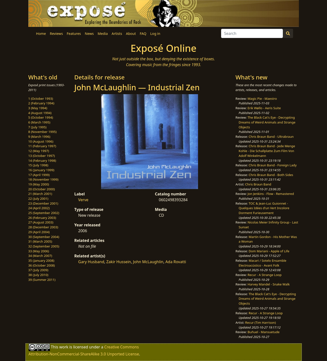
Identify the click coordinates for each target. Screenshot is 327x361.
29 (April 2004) (39, 232)
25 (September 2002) (43, 213)
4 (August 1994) (40, 113)
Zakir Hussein (118, 261)
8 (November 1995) (42, 132)
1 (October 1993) (40, 98)
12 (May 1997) (38, 151)
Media (103, 33)
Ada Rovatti (175, 261)
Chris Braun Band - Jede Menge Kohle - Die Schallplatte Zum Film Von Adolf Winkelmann (267, 151)
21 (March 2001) (40, 194)
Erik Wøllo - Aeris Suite (264, 108)
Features (74, 33)
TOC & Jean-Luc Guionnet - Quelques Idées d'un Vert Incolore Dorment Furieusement (264, 208)
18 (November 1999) (43, 179)
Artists (117, 33)
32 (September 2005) (43, 246)
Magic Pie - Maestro (262, 98)
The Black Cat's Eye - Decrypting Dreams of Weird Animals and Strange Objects (267, 122)
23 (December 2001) (43, 203)
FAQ (143, 33)
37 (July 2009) (38, 270)
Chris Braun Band (258, 184)
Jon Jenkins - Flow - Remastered (270, 194)
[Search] (252, 33)
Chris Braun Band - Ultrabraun (271, 136)
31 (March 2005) (40, 241)
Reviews (56, 33)
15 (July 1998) (38, 165)
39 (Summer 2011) (42, 279)
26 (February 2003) (42, 217)
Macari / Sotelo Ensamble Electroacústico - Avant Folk (263, 263)
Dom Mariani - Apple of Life (269, 251)
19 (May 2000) (38, 184)
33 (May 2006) (38, 251)
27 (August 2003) (40, 222)
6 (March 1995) (39, 122)
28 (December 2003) (43, 227)
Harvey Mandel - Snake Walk (268, 284)
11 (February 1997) (42, 146)
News (89, 33)
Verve (83, 199)
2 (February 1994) (41, 103)
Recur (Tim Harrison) (260, 322)
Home (41, 33)
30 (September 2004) (43, 237)
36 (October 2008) (41, 265)
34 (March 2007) (40, 255)
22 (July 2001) (38, 198)
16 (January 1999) (41, 170)
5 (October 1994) (40, 117)
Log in (155, 33)
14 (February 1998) (42, 160)
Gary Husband (91, 261)
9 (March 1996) (39, 136)
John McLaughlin (148, 261)
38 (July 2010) (38, 275)
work (63, 346)
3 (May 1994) (37, 108)
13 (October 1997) (41, 156)
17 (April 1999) (39, 175)
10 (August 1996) (40, 141)
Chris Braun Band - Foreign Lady (273, 165)
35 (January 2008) (41, 260)
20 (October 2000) (41, 189)
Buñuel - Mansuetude (263, 332)
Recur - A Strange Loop (264, 275)
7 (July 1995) (37, 127)
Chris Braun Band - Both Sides (271, 175)
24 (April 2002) (39, 208)
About (131, 33)
